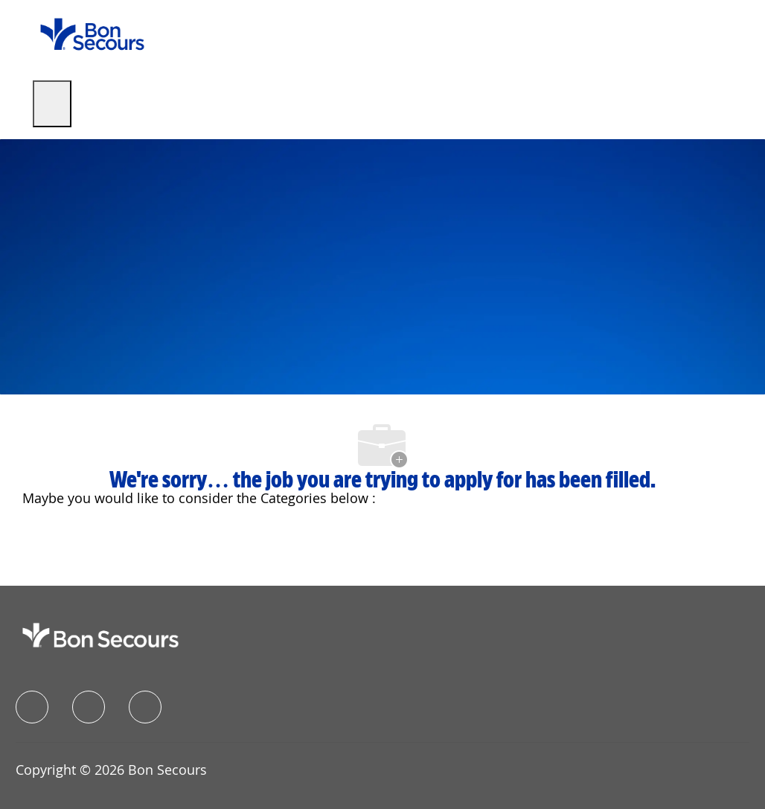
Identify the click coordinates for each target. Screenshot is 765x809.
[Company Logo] (92, 33)
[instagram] (145, 707)
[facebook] (32, 707)
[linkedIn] (88, 707)
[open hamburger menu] (52, 103)
